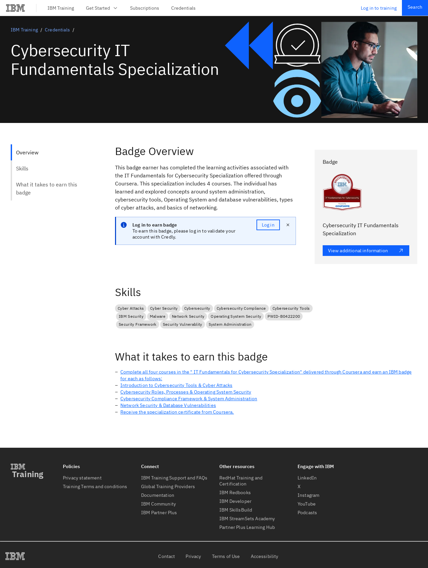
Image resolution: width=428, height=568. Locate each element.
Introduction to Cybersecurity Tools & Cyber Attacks (176, 385)
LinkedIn (307, 478)
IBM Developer (235, 501)
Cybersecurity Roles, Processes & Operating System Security (185, 392)
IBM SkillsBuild (235, 510)
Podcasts (307, 513)
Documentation (157, 495)
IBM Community (158, 504)
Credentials (183, 8)
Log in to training (379, 8)
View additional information (366, 251)
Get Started (102, 8)
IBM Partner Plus (159, 513)
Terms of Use (226, 556)
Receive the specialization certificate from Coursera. (177, 412)
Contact (166, 556)
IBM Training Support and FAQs (174, 478)
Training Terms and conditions (95, 486)
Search (415, 7)
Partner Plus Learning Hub (247, 527)
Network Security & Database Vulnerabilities (168, 405)
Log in (268, 225)
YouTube (307, 504)
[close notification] (288, 225)
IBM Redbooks (235, 492)
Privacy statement (82, 478)
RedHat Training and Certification (240, 481)
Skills (22, 168)
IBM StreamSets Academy (247, 519)
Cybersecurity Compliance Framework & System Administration (188, 399)
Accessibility (265, 556)
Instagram (308, 495)
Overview (27, 152)
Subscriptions (144, 8)
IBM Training (60, 8)
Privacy (193, 556)
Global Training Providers (168, 486)
